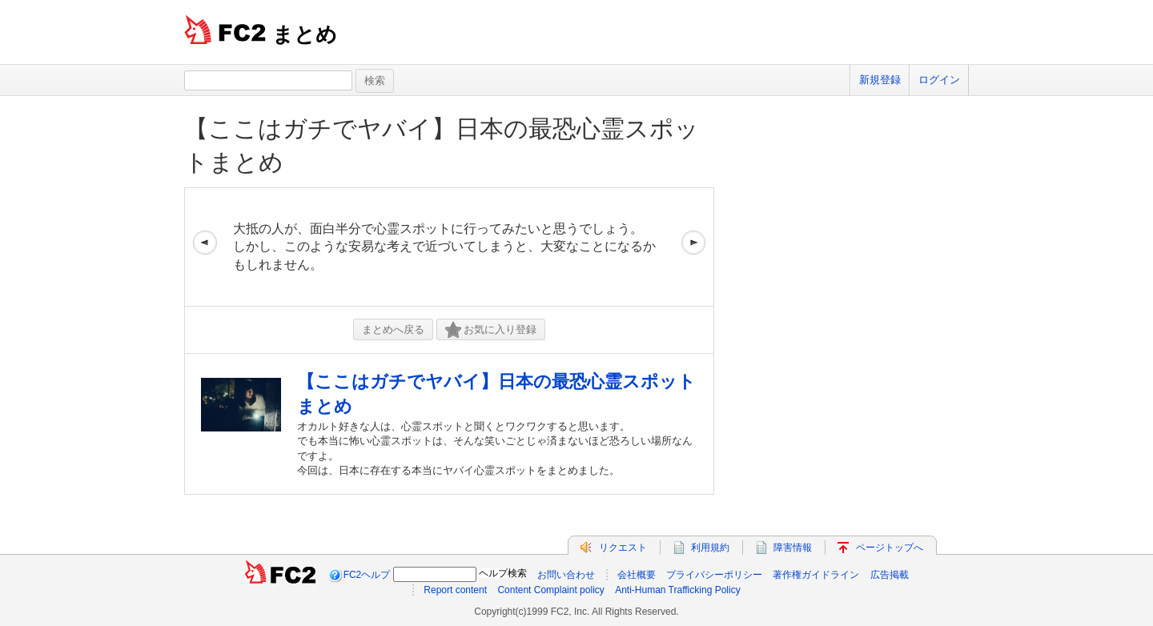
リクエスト (623, 547)
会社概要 (636, 574)
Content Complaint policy (550, 590)
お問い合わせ (566, 574)
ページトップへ (889, 547)
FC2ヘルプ (367, 574)
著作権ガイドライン (816, 574)
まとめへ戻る (393, 329)
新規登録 (880, 80)
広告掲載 (889, 574)
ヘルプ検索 (503, 573)
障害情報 (792, 547)
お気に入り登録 (490, 330)
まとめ (304, 34)
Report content (455, 590)
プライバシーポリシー (714, 574)
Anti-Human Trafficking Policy (678, 590)
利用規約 (710, 547)
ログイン (939, 80)
